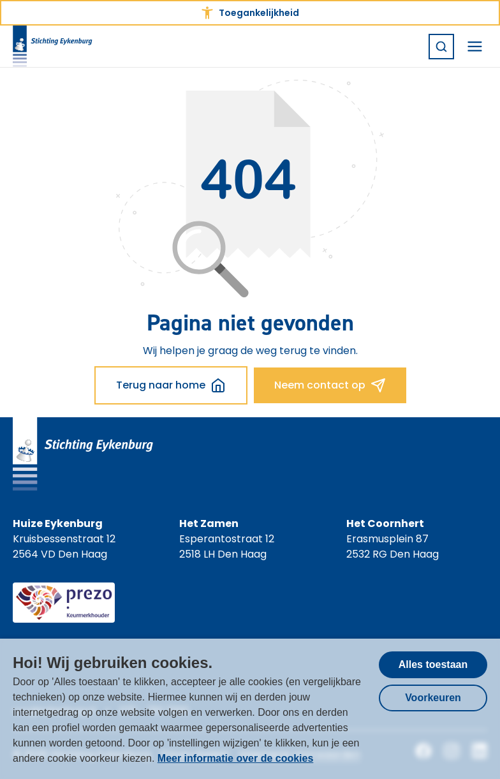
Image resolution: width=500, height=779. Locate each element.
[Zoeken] (441, 46)
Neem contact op (330, 385)
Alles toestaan (433, 664)
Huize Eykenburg (58, 523)
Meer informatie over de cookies (236, 758)
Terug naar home (171, 385)
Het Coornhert (385, 523)
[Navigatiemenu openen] (474, 46)
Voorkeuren (433, 697)
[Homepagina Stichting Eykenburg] (52, 46)
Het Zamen (209, 523)
